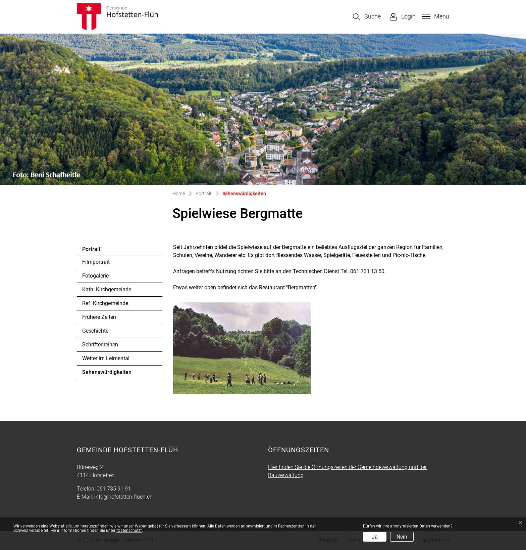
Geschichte (95, 331)
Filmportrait (96, 262)
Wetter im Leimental (105, 358)
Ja (375, 537)
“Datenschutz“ (129, 530)
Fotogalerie (95, 275)
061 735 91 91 (114, 488)
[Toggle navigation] (434, 16)
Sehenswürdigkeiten (107, 374)
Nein (402, 537)
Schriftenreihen (100, 344)
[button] (367, 17)
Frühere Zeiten (99, 317)
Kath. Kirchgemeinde (106, 289)
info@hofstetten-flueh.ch (123, 497)
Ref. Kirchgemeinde (105, 303)
